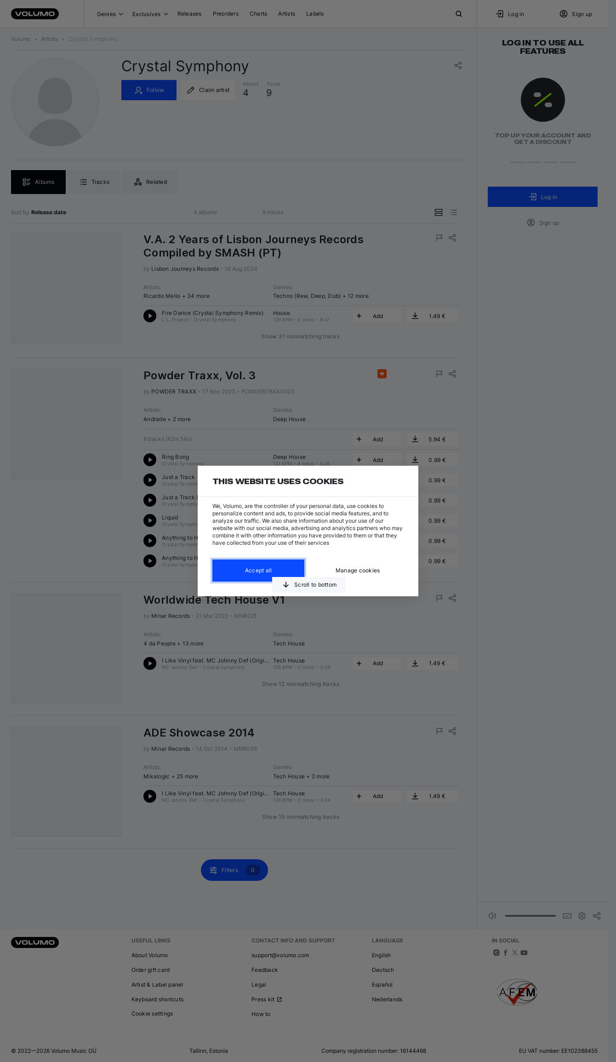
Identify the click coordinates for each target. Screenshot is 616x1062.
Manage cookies (358, 570)
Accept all (258, 570)
